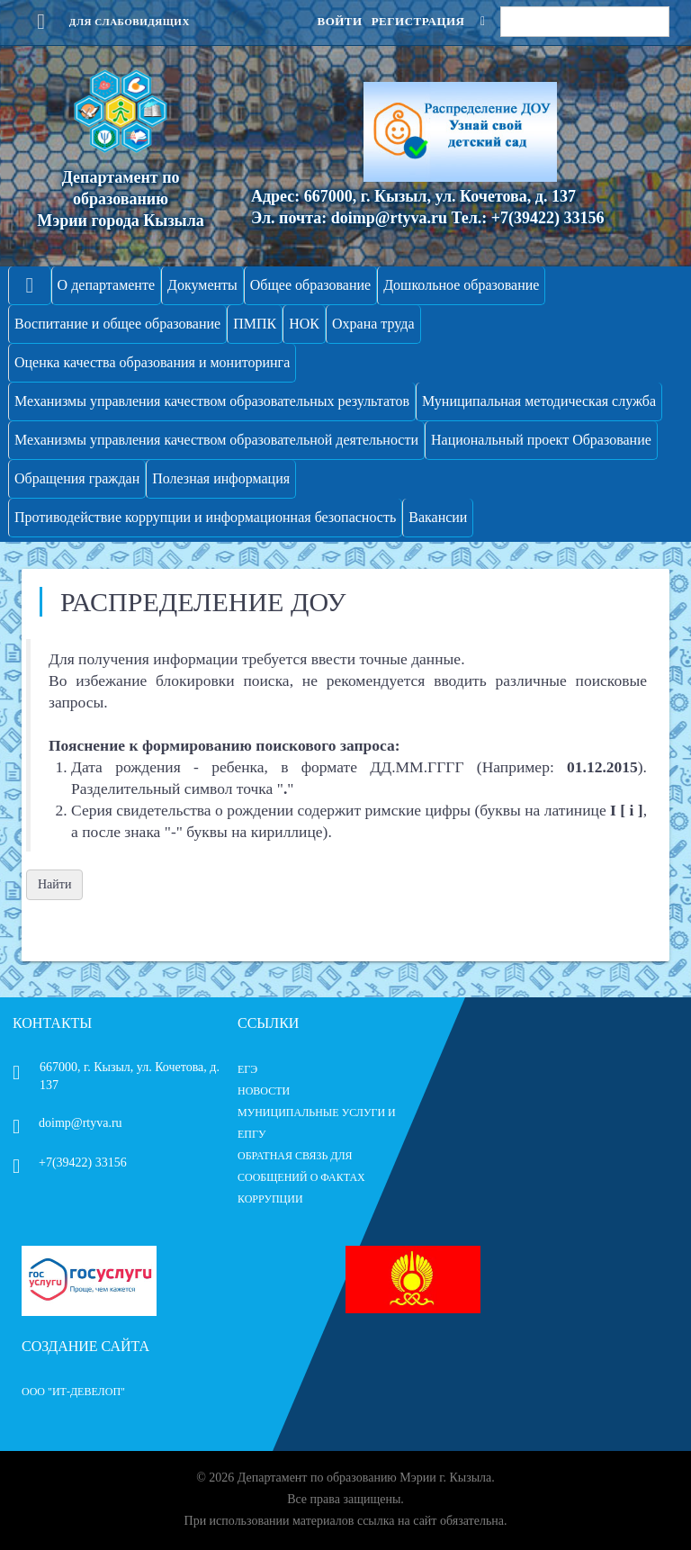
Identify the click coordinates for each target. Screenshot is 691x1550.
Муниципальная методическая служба (539, 401)
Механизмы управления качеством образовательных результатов (211, 401)
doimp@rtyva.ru (67, 1123)
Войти (339, 21)
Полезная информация (221, 478)
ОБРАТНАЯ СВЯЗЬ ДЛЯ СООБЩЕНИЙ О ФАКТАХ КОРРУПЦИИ (301, 1177)
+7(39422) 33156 (70, 1162)
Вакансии (437, 517)
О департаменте (106, 285)
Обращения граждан (76, 478)
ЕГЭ (247, 1069)
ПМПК (254, 323)
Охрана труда (373, 323)
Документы (202, 285)
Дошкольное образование (461, 285)
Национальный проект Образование (541, 439)
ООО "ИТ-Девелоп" (73, 1391)
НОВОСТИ (264, 1091)
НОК (304, 323)
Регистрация (418, 21)
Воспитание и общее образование (117, 323)
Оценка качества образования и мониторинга (152, 362)
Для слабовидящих (106, 21)
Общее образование (310, 285)
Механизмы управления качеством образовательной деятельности (216, 439)
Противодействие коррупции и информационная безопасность (205, 517)
